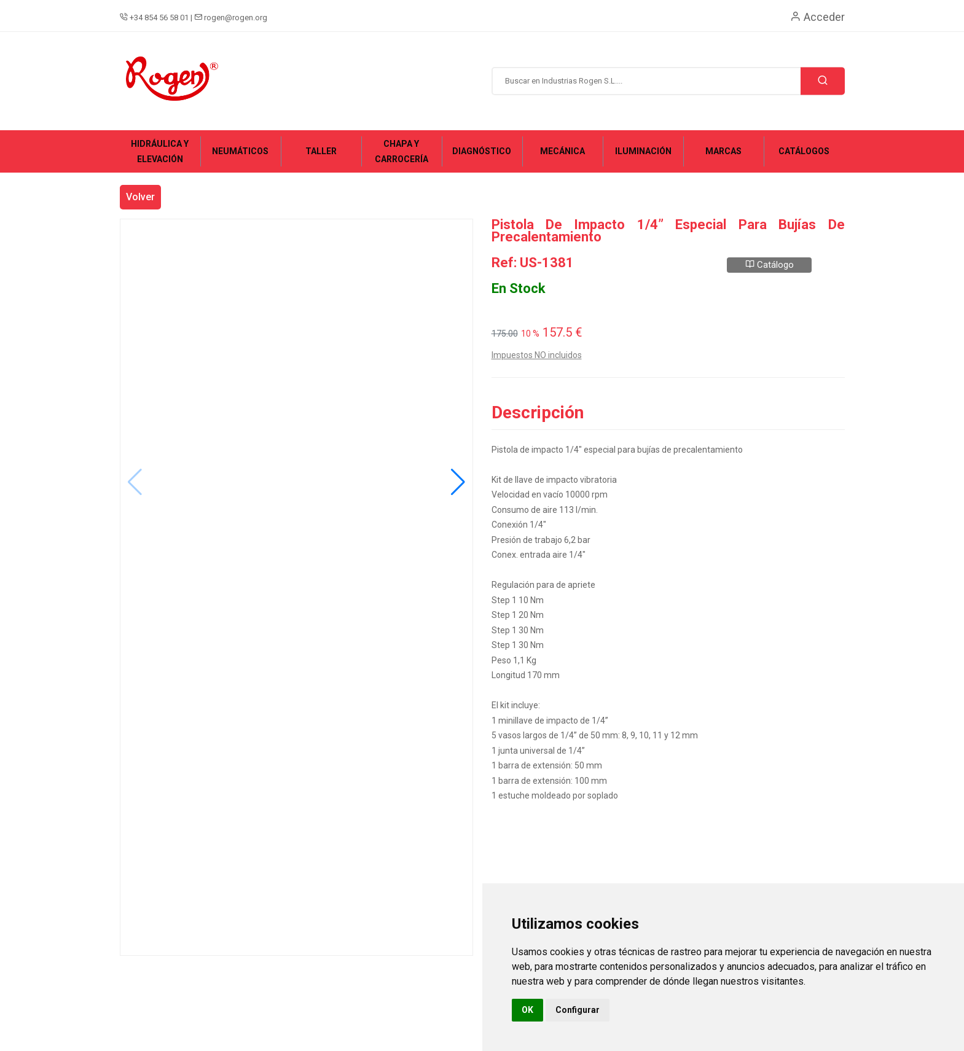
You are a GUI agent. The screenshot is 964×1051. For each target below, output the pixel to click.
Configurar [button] (577, 1010)
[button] (458, 482)
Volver (140, 197)
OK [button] (527, 1010)
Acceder (817, 16)
